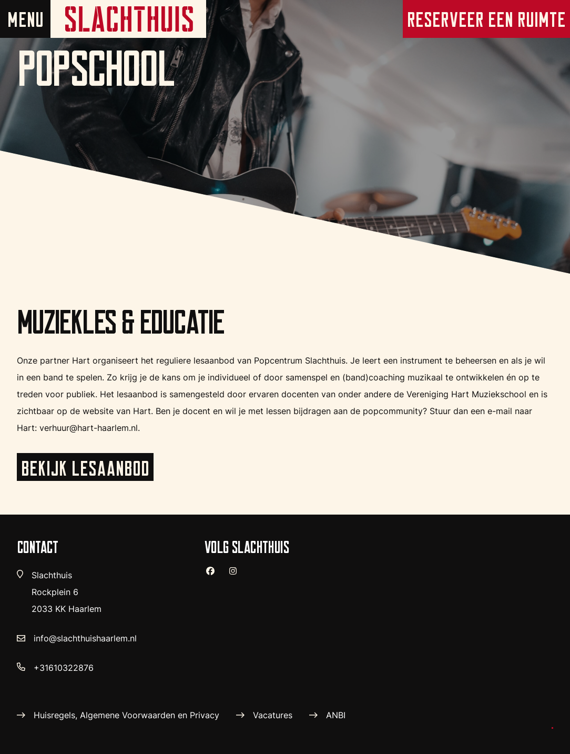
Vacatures (272, 715)
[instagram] (237, 575)
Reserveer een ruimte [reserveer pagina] (486, 19)
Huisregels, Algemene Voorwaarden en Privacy (126, 715)
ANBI (335, 715)
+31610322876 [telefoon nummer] (64, 667)
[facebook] (214, 575)
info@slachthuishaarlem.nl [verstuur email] (85, 638)
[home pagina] (128, 19)
